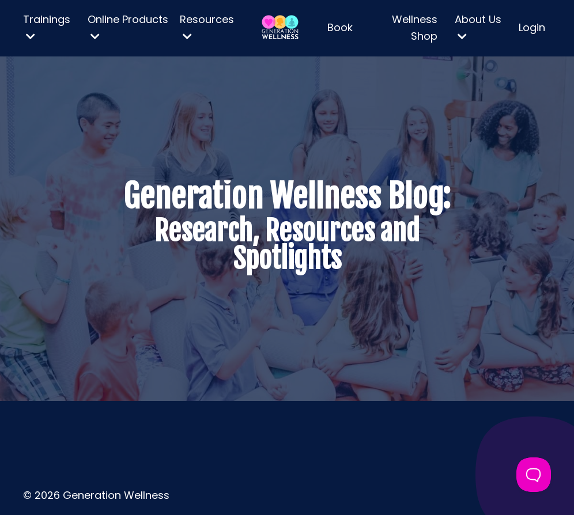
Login (532, 27)
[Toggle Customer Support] (533, 474)
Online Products (128, 26)
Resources (207, 26)
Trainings (46, 26)
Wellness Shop (414, 27)
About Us (478, 26)
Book (340, 27)
